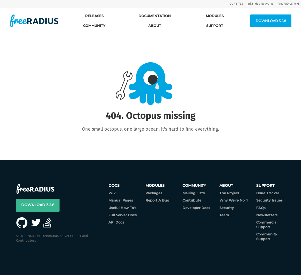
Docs (114, 185)
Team (224, 215)
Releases (94, 16)
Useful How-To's (122, 208)
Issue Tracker (267, 193)
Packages (153, 193)
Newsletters (266, 215)
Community (94, 26)
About (154, 26)
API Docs (116, 222)
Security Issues (269, 200)
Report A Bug (157, 200)
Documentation (154, 16)
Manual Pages (120, 200)
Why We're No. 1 (233, 200)
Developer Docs (196, 208)
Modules (215, 16)
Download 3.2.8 (271, 21)
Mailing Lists (193, 193)
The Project (229, 193)
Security (226, 208)
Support (214, 26)
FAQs (261, 208)
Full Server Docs (122, 215)
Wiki (112, 193)
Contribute (191, 200)
